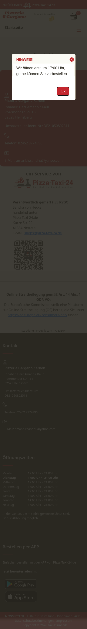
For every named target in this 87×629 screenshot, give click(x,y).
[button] (71, 59)
